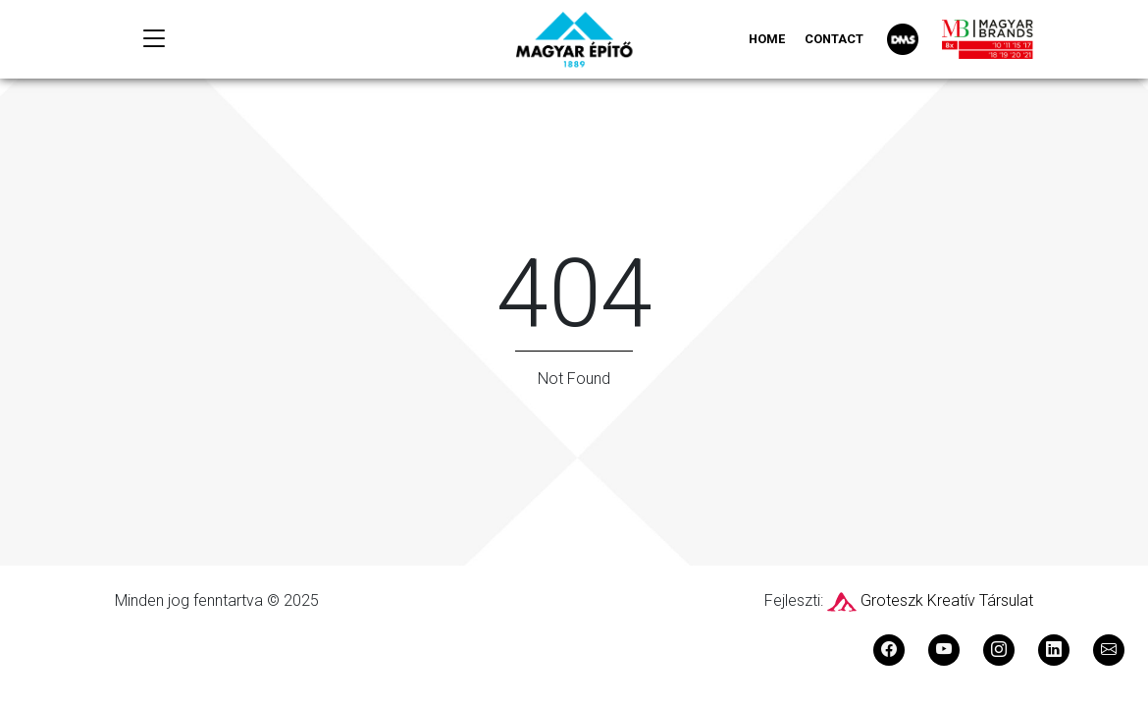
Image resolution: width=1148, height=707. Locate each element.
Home (767, 38)
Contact (834, 38)
